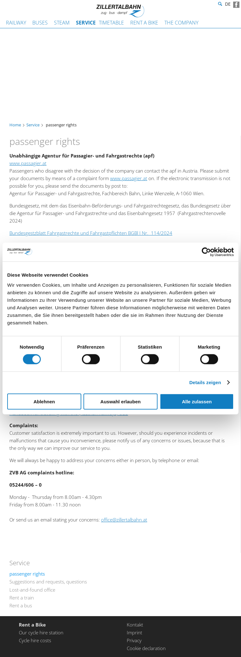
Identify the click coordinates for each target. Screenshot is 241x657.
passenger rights (27, 574)
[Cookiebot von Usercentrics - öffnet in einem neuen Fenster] (206, 252)
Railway (16, 22)
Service (86, 22)
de (228, 4)
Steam (62, 22)
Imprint (134, 632)
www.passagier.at (27, 163)
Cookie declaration (146, 648)
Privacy (134, 640)
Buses (40, 22)
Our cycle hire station (41, 632)
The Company (181, 22)
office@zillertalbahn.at (124, 519)
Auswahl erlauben (120, 401)
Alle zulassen (197, 401)
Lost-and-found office (32, 590)
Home (15, 125)
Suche (219, 4)
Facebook (236, 5)
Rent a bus (20, 605)
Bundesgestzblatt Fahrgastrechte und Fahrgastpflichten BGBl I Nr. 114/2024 (90, 233)
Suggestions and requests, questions (48, 581)
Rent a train (21, 597)
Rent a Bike (144, 22)
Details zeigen (205, 382)
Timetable (111, 22)
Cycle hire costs (35, 640)
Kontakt (135, 624)
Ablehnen (44, 401)
